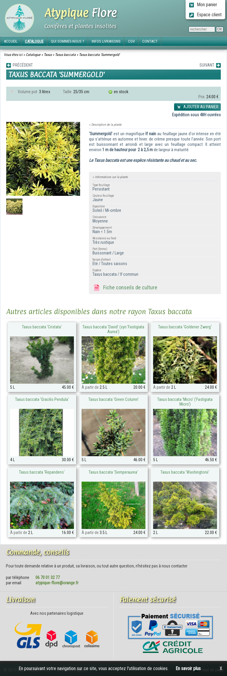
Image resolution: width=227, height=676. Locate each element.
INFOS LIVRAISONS (106, 41)
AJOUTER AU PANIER (197, 106)
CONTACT (150, 41)
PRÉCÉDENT (19, 65)
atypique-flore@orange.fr (56, 582)
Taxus (48, 55)
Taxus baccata (65, 55)
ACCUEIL (10, 41)
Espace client (205, 14)
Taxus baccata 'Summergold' (99, 55)
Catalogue (33, 55)
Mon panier (203, 4)
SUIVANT (210, 65)
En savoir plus (188, 668)
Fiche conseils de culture (125, 288)
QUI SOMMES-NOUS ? (67, 41)
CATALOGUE (34, 41)
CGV (131, 41)
